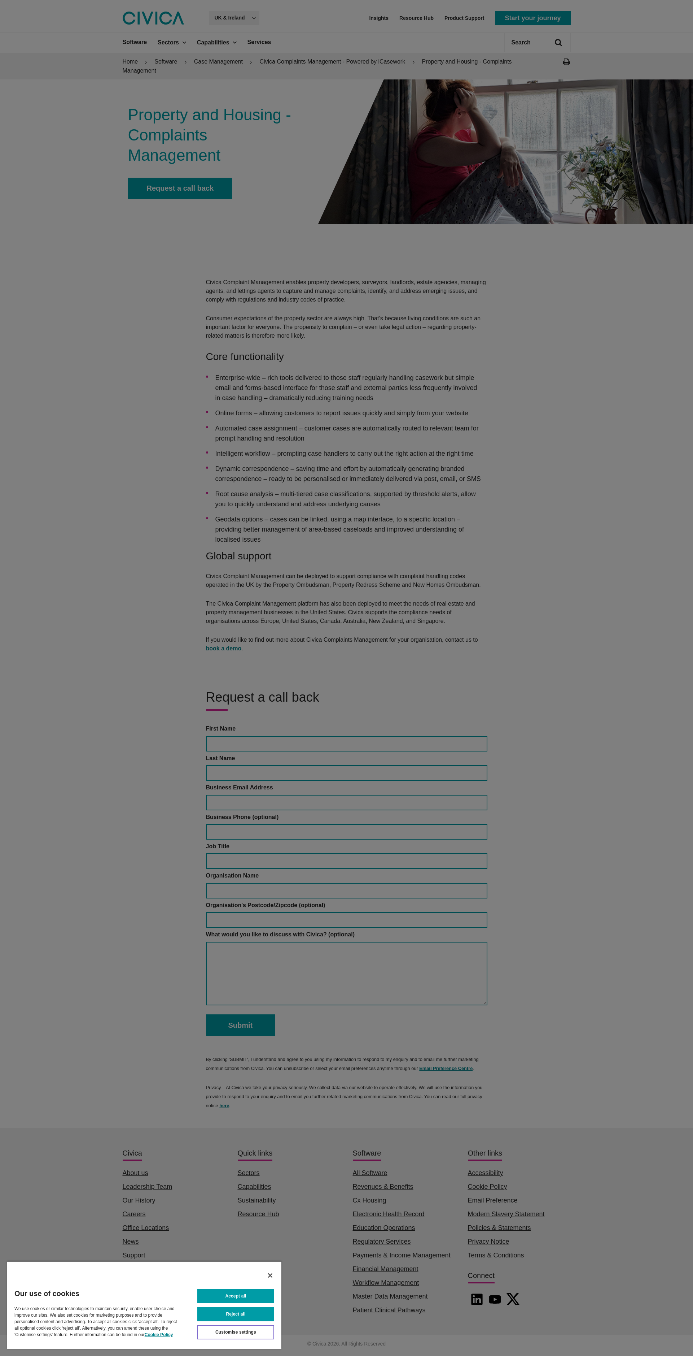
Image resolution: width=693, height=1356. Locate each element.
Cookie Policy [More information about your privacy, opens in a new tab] (159, 1334)
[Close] (270, 1275)
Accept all (235, 1296)
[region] (144, 1305)
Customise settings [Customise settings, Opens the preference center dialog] (235, 1332)
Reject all (236, 1314)
